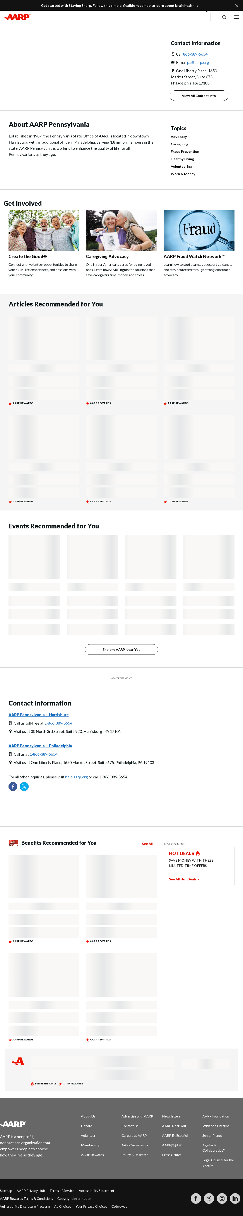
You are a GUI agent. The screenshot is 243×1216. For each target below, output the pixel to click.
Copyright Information (74, 1198)
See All (147, 843)
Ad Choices (62, 1206)
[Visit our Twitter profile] (24, 786)
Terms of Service (62, 1190)
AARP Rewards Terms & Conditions (26, 1198)
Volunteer (88, 1135)
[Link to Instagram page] (222, 1198)
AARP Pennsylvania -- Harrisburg (39, 714)
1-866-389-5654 (58, 723)
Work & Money (183, 174)
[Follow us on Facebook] (13, 786)
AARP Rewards (92, 1155)
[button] (224, 17)
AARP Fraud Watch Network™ (194, 256)
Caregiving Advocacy (107, 256)
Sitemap (6, 1190)
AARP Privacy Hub (31, 1190)
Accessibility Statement (96, 1190)
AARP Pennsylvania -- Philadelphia (40, 745)
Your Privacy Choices (91, 1206)
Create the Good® (28, 256)
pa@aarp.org (198, 62)
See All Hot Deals (183, 879)
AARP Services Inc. (136, 1145)
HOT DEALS (181, 853)
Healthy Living (182, 159)
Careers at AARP (134, 1135)
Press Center (171, 1155)
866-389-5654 (195, 54)
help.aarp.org (76, 776)
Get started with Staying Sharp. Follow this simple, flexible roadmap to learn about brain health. (118, 5)
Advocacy (179, 136)
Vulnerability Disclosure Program (25, 1206)
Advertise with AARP (137, 1116)
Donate (86, 1126)
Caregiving (179, 144)
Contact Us (130, 1126)
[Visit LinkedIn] (235, 1198)
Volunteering (181, 166)
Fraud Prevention (185, 151)
